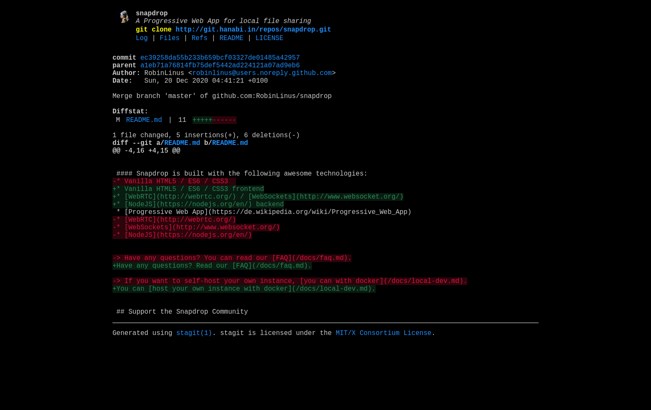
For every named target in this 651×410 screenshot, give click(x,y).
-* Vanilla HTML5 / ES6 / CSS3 (174, 214)
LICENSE (269, 44)
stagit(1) (194, 396)
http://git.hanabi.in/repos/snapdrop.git (253, 33)
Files (170, 44)
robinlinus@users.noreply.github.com (261, 84)
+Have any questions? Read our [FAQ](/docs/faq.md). (212, 317)
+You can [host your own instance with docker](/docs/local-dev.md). (244, 345)
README (231, 44)
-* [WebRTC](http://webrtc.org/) (174, 261)
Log (142, 44)
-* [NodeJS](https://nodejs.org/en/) (182, 280)
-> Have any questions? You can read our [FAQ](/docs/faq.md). (231, 308)
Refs (199, 44)
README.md (144, 141)
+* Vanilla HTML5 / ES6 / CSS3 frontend (188, 223)
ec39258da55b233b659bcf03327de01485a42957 (220, 65)
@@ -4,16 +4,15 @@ (146, 177)
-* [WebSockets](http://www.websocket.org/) (196, 270)
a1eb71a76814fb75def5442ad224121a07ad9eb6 (220, 74)
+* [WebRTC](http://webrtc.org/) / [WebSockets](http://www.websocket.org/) (257, 233)
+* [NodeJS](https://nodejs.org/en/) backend (198, 242)
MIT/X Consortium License (384, 396)
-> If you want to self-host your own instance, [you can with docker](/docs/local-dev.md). (289, 336)
